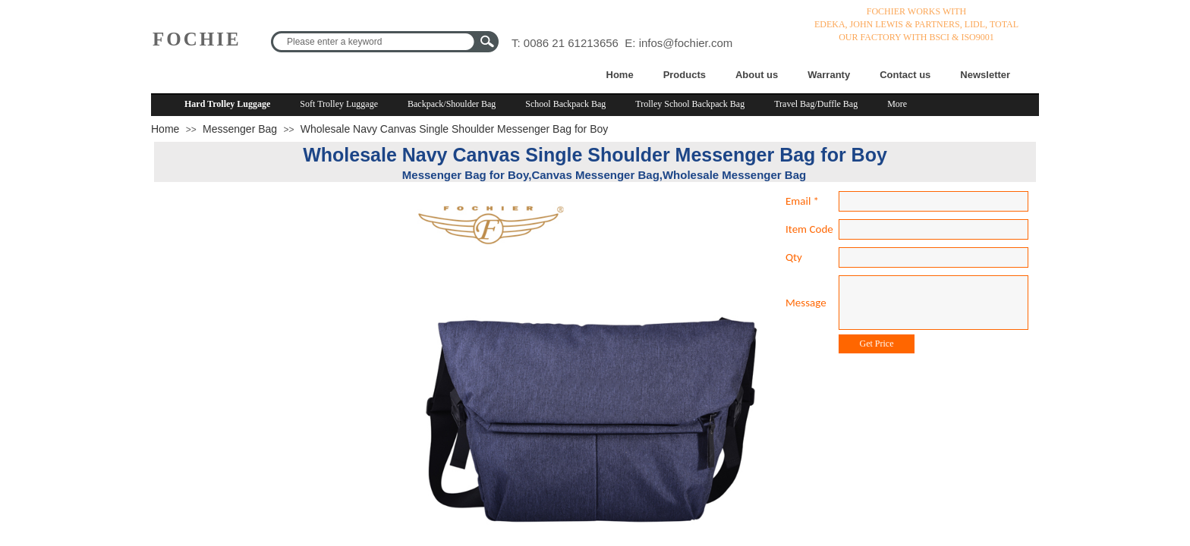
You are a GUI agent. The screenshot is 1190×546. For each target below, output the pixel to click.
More (897, 104)
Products (684, 74)
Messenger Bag (240, 129)
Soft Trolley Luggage (339, 104)
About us (756, 74)
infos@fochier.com (686, 42)
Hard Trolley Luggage (227, 104)
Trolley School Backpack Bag (690, 104)
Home (620, 74)
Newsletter (985, 74)
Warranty (829, 74)
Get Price (877, 343)
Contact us (905, 74)
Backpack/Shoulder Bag (452, 104)
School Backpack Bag (565, 104)
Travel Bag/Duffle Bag (816, 104)
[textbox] (375, 42)
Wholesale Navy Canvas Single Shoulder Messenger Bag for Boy (454, 129)
